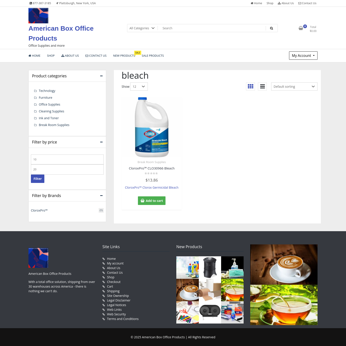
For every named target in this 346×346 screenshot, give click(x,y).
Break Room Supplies (151, 162)
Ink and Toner (49, 118)
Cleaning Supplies (51, 111)
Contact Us (307, 3)
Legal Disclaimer (118, 300)
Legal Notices (116, 305)
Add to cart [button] (154, 201)
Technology (47, 91)
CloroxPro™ (39, 210)
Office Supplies (49, 104)
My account (115, 263)
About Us (286, 3)
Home (256, 3)
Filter (38, 179)
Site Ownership (118, 296)
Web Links (114, 309)
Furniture (45, 97)
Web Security (116, 314)
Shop (270, 3)
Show (126, 86)
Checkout (113, 282)
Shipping (113, 291)
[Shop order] (294, 86)
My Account (302, 55)
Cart (110, 286)
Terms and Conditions (123, 319)
